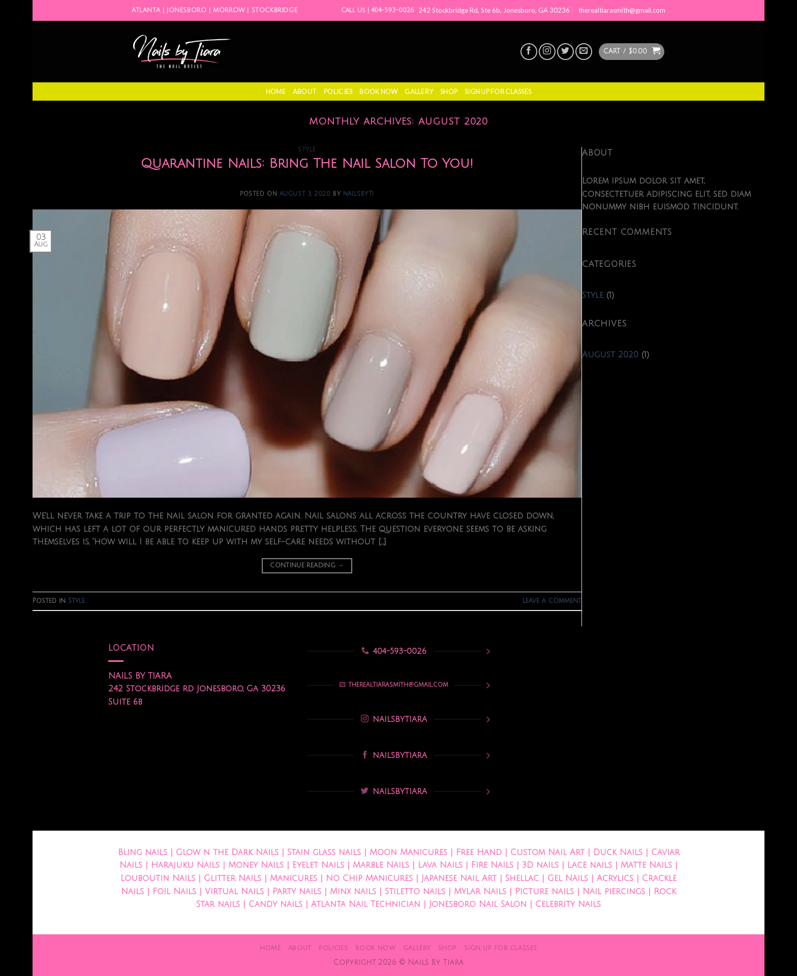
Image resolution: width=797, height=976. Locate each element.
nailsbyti (358, 194)
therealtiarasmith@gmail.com (621, 10)
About (305, 91)
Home (276, 91)
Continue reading (307, 565)
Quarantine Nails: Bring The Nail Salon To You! (307, 164)
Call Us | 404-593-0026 (377, 10)
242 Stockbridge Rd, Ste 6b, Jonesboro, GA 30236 (494, 10)
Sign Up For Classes (498, 91)
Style (307, 149)
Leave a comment (552, 600)
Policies (338, 91)
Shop (448, 91)
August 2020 (610, 354)
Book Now (378, 91)
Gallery (419, 91)
